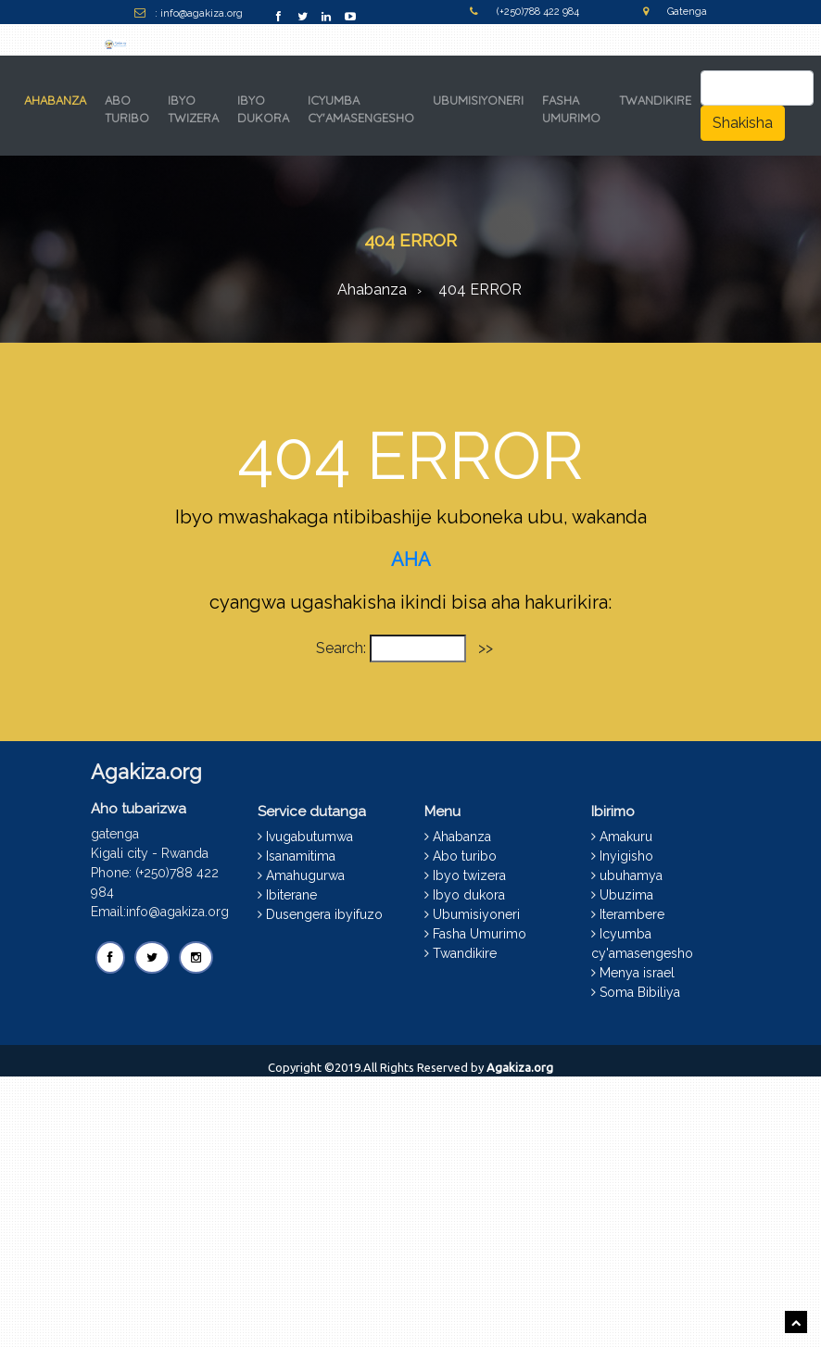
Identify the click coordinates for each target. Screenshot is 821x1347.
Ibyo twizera (469, 875)
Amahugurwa (305, 875)
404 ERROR (480, 289)
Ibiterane (291, 895)
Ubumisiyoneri (476, 914)
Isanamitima (300, 856)
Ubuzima (626, 895)
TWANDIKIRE (655, 100)
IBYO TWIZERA (193, 109)
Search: (341, 648)
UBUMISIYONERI (478, 100)
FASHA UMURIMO (571, 109)
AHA (411, 559)
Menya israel (637, 972)
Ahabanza (372, 289)
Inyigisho (626, 856)
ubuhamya (631, 875)
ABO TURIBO (127, 109)
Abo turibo (465, 856)
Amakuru (626, 836)
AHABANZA (59, 99)
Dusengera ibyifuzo (324, 914)
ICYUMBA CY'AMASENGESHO (361, 109)
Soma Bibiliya (640, 992)
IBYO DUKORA (263, 109)
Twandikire (465, 953)
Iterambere (632, 914)
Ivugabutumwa (309, 836)
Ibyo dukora (469, 895)
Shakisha (743, 123)
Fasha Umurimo (479, 933)
